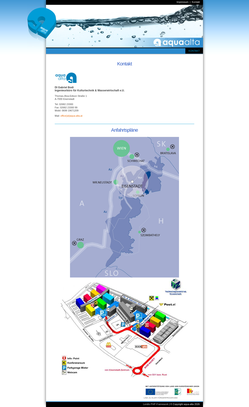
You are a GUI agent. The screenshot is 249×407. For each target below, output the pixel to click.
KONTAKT (194, 50)
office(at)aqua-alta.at (71, 115)
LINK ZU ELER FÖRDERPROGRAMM (160, 398)
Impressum (182, 2)
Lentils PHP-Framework (155, 404)
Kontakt (196, 2)
